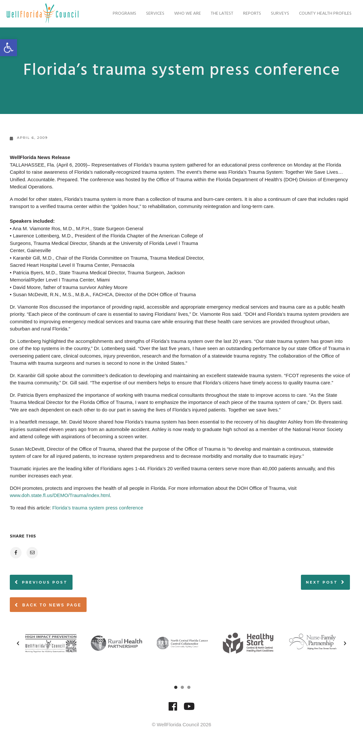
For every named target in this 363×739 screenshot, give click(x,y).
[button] (18, 643)
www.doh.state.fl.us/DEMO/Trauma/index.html (60, 495)
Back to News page (48, 605)
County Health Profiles (322, 13)
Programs (121, 13)
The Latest (218, 13)
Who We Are (184, 13)
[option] (51, 643)
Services (152, 13)
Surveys (277, 13)
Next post (322, 582)
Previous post (45, 582)
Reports (249, 13)
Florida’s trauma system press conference (97, 507)
